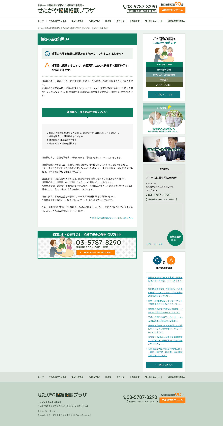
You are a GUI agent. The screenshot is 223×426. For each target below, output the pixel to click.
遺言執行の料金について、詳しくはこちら (112, 218)
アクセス (120, 21)
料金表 (108, 21)
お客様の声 (135, 21)
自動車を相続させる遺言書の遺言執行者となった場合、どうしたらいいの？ (165, 281)
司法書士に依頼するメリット (164, 149)
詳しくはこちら (155, 244)
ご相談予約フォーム (172, 10)
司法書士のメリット (153, 21)
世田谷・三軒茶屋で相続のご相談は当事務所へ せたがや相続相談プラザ (66, 8)
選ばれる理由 (77, 21)
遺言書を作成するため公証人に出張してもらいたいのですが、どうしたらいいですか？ (165, 328)
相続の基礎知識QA (176, 21)
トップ (41, 21)
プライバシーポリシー (47, 411)
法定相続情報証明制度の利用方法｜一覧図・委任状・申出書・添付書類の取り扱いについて (165, 352)
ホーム (40, 28)
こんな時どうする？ (57, 21)
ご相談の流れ (94, 21)
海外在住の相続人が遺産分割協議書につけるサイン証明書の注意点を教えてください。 (165, 340)
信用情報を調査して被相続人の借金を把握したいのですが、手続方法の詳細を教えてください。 (165, 292)
